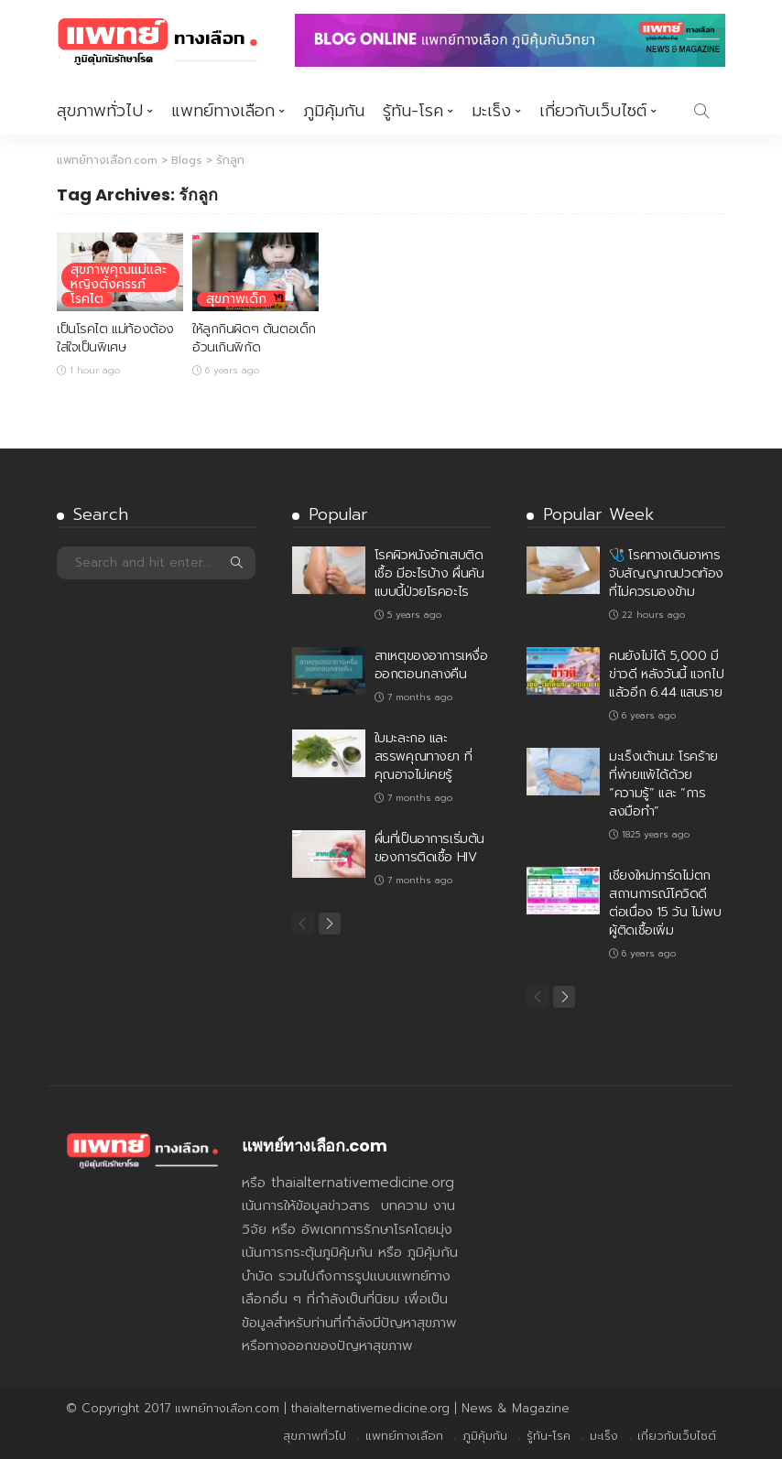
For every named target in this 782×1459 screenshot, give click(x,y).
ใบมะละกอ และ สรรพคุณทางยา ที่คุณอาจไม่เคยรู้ (423, 756)
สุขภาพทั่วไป (100, 111)
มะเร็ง (491, 111)
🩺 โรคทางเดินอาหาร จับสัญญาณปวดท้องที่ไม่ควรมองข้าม (666, 573)
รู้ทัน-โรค (413, 111)
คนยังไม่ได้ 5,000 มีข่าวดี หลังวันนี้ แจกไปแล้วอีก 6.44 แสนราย (666, 674)
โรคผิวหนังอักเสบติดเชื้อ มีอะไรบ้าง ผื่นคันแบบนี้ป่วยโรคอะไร (429, 573)
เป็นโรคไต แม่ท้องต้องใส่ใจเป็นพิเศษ (115, 338)
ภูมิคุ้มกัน (333, 111)
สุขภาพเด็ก (236, 299)
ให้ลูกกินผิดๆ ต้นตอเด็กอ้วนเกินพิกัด (254, 338)
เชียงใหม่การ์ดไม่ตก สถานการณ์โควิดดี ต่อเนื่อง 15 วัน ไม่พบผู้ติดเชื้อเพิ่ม (665, 903)
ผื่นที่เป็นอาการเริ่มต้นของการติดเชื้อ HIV (429, 848)
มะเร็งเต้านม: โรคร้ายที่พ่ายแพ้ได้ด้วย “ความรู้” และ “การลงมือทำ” (663, 784)
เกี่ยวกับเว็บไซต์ (592, 111)
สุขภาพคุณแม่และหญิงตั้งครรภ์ (119, 277)
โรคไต (87, 299)
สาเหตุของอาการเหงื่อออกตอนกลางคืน (431, 665)
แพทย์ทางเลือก (223, 111)
